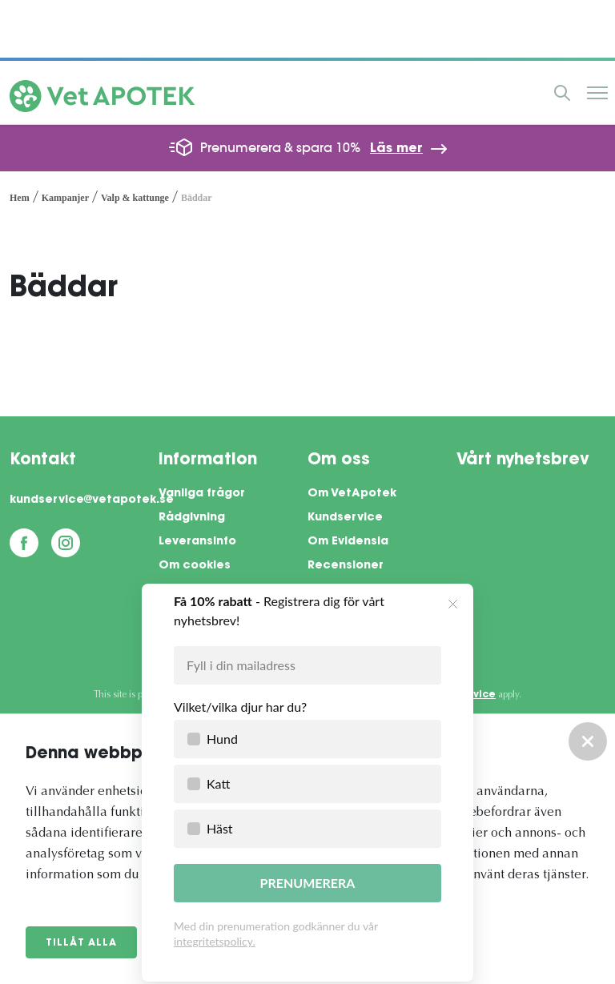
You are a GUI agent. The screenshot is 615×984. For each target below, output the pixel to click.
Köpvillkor (187, 614)
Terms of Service (450, 695)
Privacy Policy (347, 695)
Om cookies (195, 566)
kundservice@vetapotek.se (84, 500)
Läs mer (396, 149)
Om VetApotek (352, 494)
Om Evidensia (348, 542)
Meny (597, 93)
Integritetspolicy (210, 590)
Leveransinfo (197, 542)
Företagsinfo (197, 638)
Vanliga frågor (202, 494)
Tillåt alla (81, 943)
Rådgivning (192, 518)
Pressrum (336, 590)
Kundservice (345, 518)
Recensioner (346, 566)
